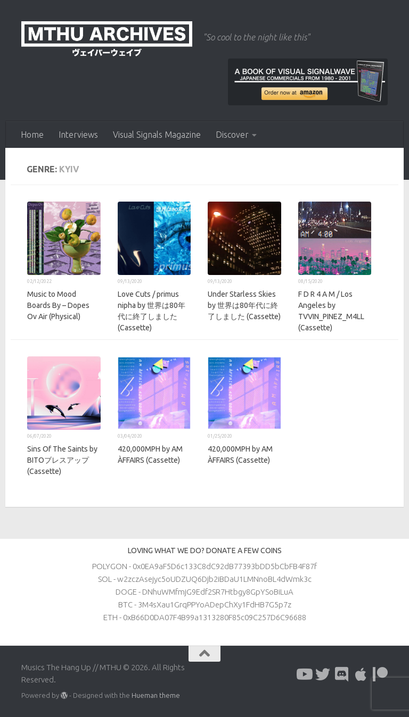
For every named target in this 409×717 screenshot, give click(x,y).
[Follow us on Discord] (341, 674)
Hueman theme (156, 695)
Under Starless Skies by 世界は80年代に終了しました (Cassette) (244, 305)
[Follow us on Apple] (361, 674)
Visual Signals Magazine (157, 134)
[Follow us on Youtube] (303, 674)
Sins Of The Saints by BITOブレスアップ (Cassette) (62, 460)
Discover (232, 134)
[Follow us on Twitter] (322, 674)
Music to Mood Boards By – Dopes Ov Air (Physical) (58, 305)
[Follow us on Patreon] (380, 674)
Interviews (78, 134)
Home (32, 134)
